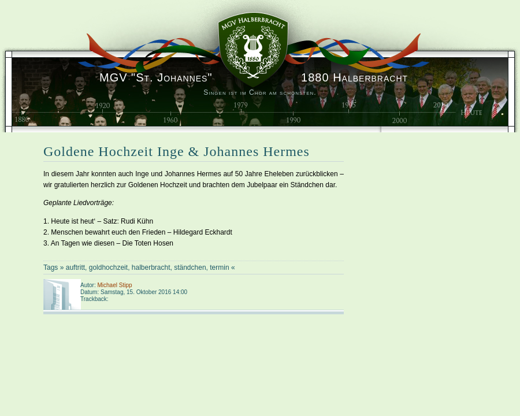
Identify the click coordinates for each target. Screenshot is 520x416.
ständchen (190, 267)
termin (219, 267)
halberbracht (151, 267)
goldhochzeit (108, 267)
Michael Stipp (114, 285)
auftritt (75, 267)
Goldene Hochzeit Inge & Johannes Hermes (176, 151)
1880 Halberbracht (253, 77)
